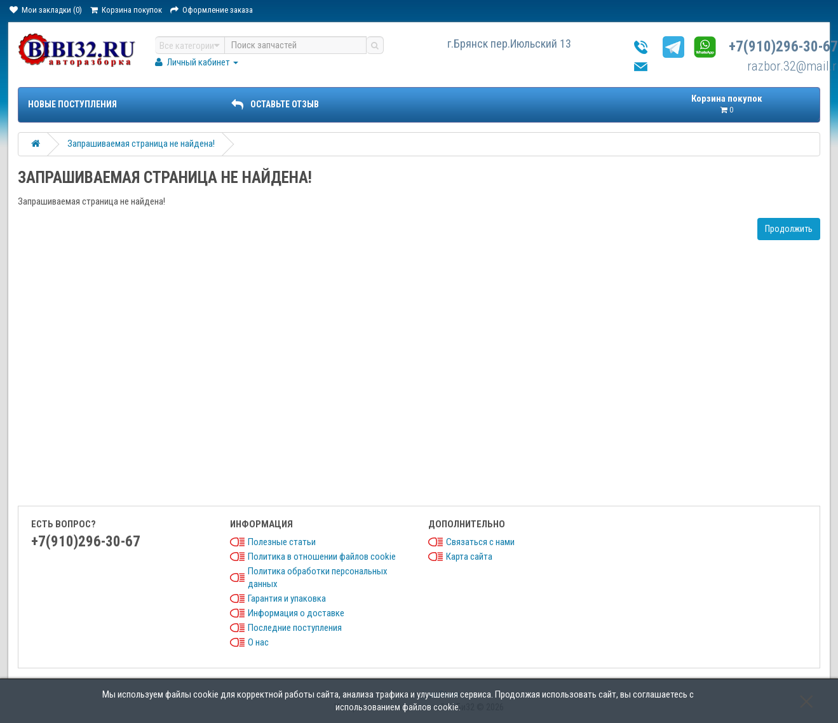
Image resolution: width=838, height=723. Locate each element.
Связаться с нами (480, 542)
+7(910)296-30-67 (783, 46)
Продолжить (789, 229)
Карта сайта (469, 556)
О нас (258, 642)
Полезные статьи (282, 542)
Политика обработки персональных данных (318, 577)
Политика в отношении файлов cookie (322, 556)
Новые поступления (72, 104)
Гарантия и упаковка (287, 598)
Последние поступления (295, 627)
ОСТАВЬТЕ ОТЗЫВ (275, 104)
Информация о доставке (296, 613)
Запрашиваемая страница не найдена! (141, 143)
